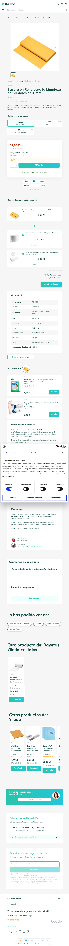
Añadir (39, 165)
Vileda (9, 85)
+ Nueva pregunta (34, 598)
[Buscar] (37, 10)
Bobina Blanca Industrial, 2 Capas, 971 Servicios (42, 233)
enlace (44, 883)
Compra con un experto (34, 799)
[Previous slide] (14, 47)
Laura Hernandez (22, 540)
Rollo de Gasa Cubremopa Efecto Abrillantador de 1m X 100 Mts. (42, 253)
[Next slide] (55, 47)
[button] (13, 75)
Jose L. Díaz (20, 546)
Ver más (49, 770)
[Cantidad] (13, 165)
